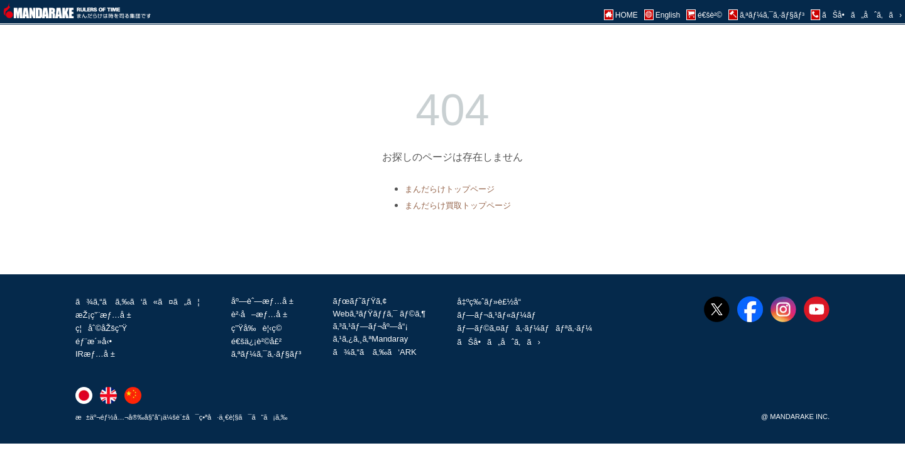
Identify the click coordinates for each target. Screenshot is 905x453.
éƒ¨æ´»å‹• (93, 341)
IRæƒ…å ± (95, 354)
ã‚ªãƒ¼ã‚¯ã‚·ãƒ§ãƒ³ (266, 354)
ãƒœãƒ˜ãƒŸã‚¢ (359, 301)
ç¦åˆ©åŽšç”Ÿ (101, 328)
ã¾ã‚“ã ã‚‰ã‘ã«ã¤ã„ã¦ (137, 301)
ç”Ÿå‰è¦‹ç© (259, 328)
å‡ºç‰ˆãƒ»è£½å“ (492, 301)
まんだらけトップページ (450, 189)
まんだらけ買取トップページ (458, 205)
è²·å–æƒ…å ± (259, 314)
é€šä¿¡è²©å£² (256, 341)
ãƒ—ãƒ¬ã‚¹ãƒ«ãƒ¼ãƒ (497, 315)
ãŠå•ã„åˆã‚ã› (498, 342)
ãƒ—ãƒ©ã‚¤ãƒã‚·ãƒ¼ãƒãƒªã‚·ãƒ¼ (524, 328)
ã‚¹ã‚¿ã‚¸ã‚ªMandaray (370, 339)
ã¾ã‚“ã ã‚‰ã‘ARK (374, 352)
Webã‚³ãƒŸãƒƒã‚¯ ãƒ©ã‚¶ (378, 313)
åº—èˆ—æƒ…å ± (262, 301)
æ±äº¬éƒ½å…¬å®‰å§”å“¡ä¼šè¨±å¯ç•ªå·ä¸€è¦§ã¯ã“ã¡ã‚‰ (181, 417)
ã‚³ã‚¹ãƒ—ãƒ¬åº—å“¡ (369, 326)
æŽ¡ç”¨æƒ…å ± (103, 315)
